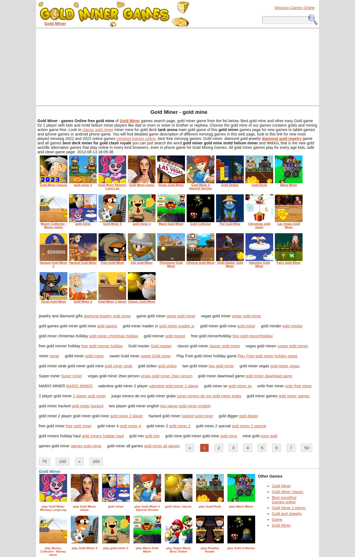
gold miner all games (162, 446)
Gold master (161, 346)
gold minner (175, 336)
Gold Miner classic (287, 492)
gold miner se (240, 386)
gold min (152, 436)
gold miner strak (118, 366)
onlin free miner (298, 386)
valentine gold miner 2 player (174, 386)
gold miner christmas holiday (113, 336)
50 (306, 447)
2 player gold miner (89, 396)
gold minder (292, 326)
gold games (107, 326)
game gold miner (180, 316)
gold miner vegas (285, 366)
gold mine (228, 436)
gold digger (248, 416)
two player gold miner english (185, 406)
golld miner (94, 356)
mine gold (268, 436)
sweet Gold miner (156, 356)
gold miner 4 (130, 426)
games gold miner (86, 446)
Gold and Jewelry (287, 513)
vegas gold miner (246, 316)
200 (96, 461)
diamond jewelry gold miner (107, 316)
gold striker (167, 366)
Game (277, 519)
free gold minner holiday (102, 346)
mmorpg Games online (136, 138)
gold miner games (294, 396)
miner (54, 356)
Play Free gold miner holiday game (268, 356)
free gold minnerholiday (252, 336)
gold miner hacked (87, 406)
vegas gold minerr (293, 346)
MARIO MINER (79, 386)
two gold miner (221, 366)
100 (62, 461)
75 (44, 461)
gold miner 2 (180, 426)
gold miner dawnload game (269, 376)
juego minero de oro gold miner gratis (209, 396)
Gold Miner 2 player (289, 508)
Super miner (71, 376)
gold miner (246, 326)
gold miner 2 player (126, 416)
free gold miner (79, 426)
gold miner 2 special (249, 426)
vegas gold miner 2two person (166, 376)
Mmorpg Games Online (295, 8)
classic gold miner (97, 129)
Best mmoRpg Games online (284, 499)
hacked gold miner (197, 416)
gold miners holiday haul (103, 436)
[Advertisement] (177, 67)
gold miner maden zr (177, 326)
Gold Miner (281, 486)
